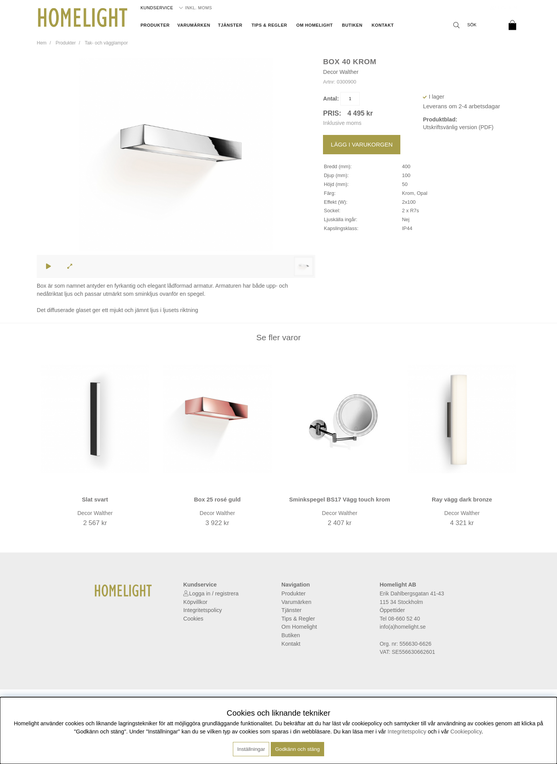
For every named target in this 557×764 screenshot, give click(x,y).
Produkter (154, 25)
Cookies (193, 619)
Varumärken (194, 25)
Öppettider (392, 610)
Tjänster (230, 25)
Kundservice (156, 7)
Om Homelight (314, 25)
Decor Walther (340, 72)
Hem (41, 43)
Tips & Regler (269, 25)
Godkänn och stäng (297, 749)
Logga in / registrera (214, 593)
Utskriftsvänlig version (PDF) (458, 127)
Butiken (352, 25)
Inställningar (251, 749)
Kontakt (383, 25)
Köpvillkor (195, 602)
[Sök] (476, 25)
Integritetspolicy (202, 610)
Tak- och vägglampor (106, 43)
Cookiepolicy (466, 731)
